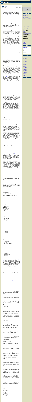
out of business (13, 398)
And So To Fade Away (26, 15)
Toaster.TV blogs (25, 40)
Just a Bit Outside (25, 38)
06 (23, 58)
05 (24, 58)
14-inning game (12, 14)
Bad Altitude (24, 32)
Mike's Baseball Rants (26, 34)
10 (25, 63)
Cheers (24, 31)
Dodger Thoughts (25, 30)
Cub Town (24, 20)
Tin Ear (24, 42)
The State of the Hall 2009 (26, 35)
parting (15, 153)
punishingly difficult (16, 45)
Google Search (25, 47)
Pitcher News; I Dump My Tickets (27, 33)
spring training (7, 76)
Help (30, 0)
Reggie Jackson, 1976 (26, 26)
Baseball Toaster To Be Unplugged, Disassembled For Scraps (27, 18)
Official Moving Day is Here (26, 24)
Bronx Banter (25, 36)
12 (23, 63)
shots (17, 153)
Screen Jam (24, 41)
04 (25, 58)
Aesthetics (24, 43)
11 (24, 63)
